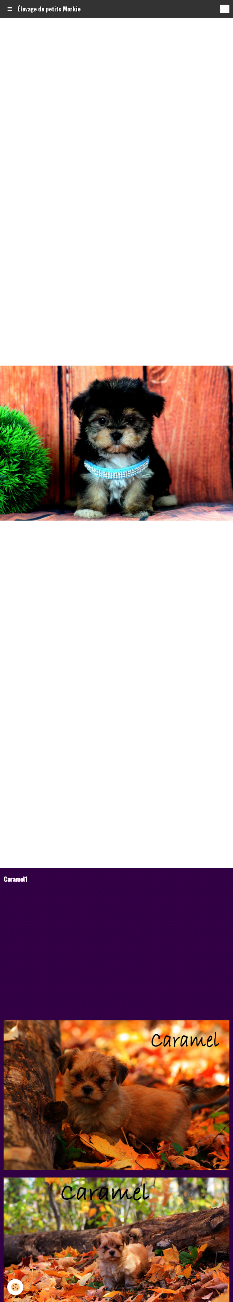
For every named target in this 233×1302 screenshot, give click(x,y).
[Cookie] (15, 1287)
